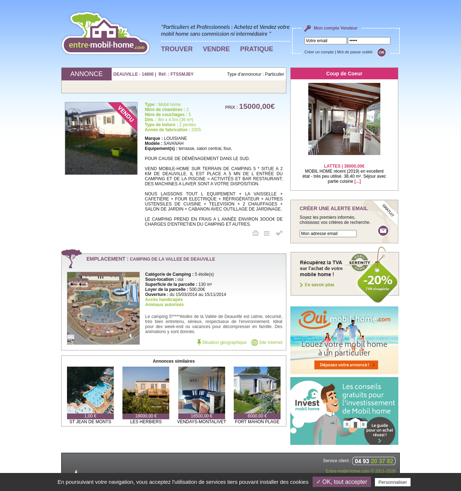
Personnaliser (393, 482)
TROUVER (177, 49)
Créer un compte (319, 52)
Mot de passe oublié (354, 52)
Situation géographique (222, 342)
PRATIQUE (256, 49)
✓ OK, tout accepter (341, 482)
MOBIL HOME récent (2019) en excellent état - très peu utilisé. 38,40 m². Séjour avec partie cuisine (344, 169)
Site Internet (266, 342)
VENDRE (216, 49)
